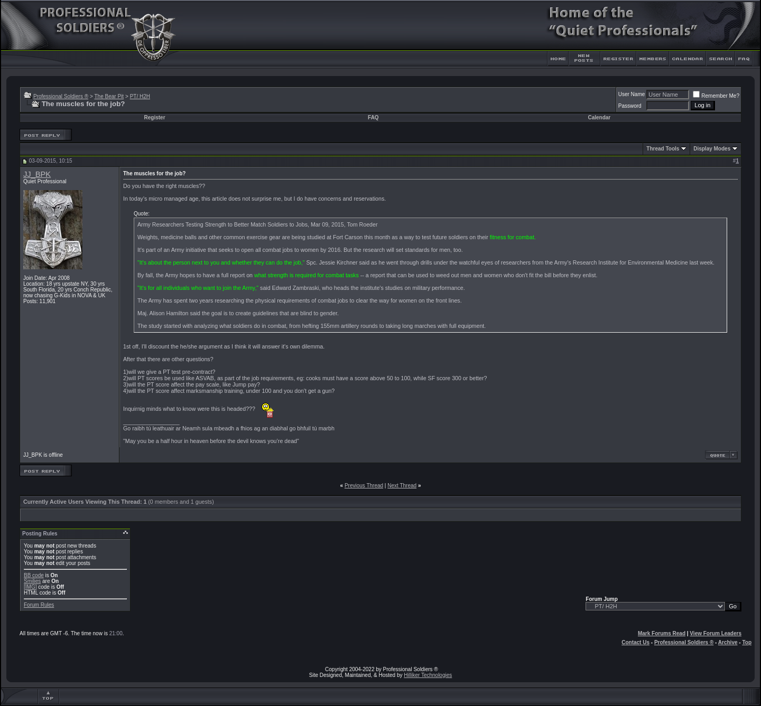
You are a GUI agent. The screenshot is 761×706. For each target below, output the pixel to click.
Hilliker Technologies (428, 675)
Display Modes (711, 149)
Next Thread (401, 485)
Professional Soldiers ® (60, 96)
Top (746, 642)
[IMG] (30, 587)
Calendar (599, 117)
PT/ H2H (140, 96)
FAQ (373, 117)
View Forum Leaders (715, 633)
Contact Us (635, 642)
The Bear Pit (109, 96)
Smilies (32, 581)
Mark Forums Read (661, 633)
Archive (728, 642)
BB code (34, 575)
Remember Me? (716, 96)
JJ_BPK (37, 174)
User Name (631, 94)
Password (630, 106)
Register (154, 117)
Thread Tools (662, 149)
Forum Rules (39, 605)
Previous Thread (364, 485)
